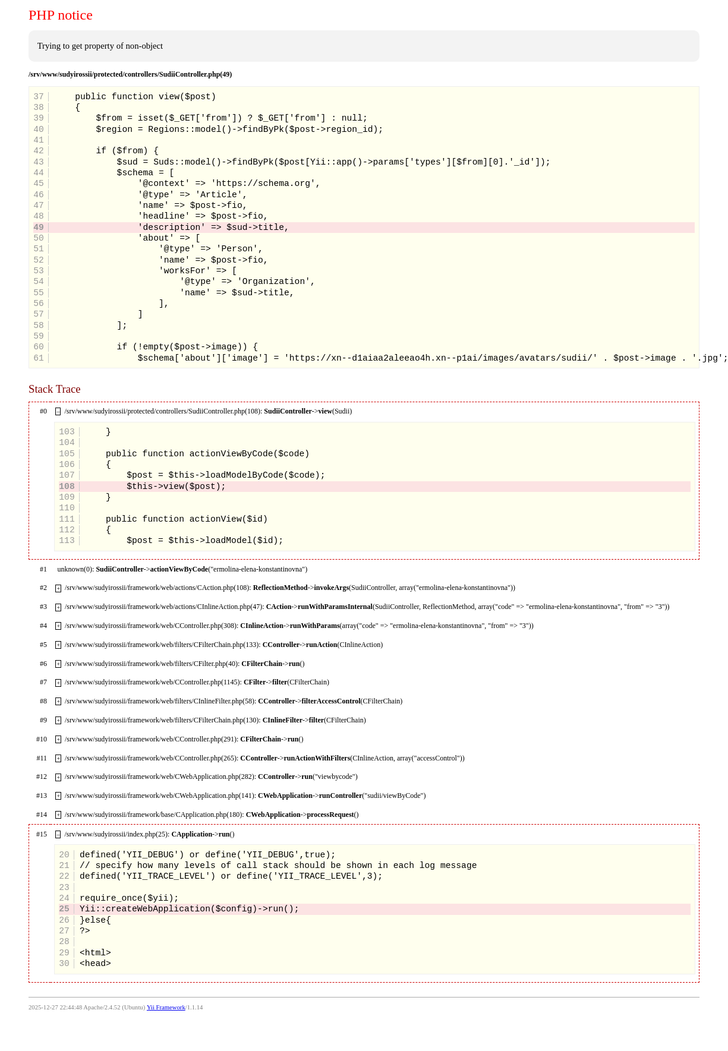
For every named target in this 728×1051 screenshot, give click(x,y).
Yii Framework (166, 1007)
